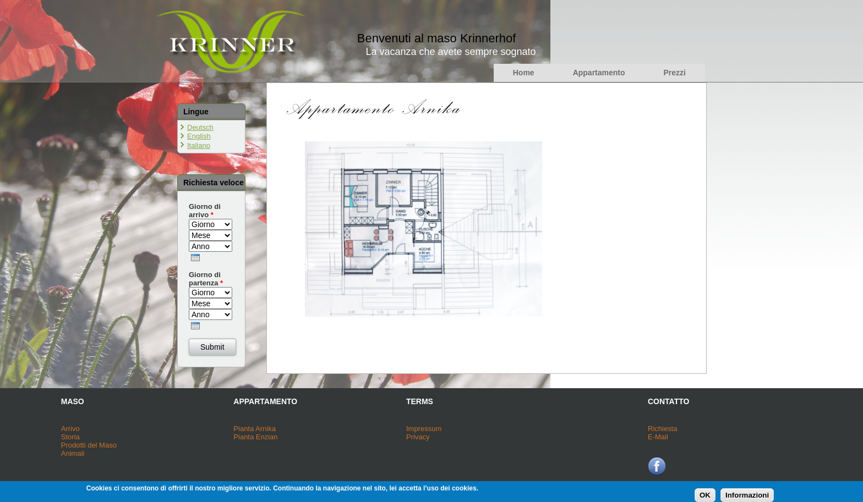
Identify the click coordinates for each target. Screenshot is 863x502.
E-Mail (658, 437)
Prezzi (675, 72)
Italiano (198, 145)
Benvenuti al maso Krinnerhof (436, 38)
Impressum (423, 428)
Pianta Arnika (254, 428)
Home (523, 72)
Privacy (418, 437)
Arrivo (70, 428)
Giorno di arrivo (205, 210)
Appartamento (599, 72)
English (199, 136)
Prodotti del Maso (89, 445)
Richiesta (662, 428)
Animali (73, 453)
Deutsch (200, 127)
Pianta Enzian (255, 437)
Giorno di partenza (206, 279)
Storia (70, 437)
